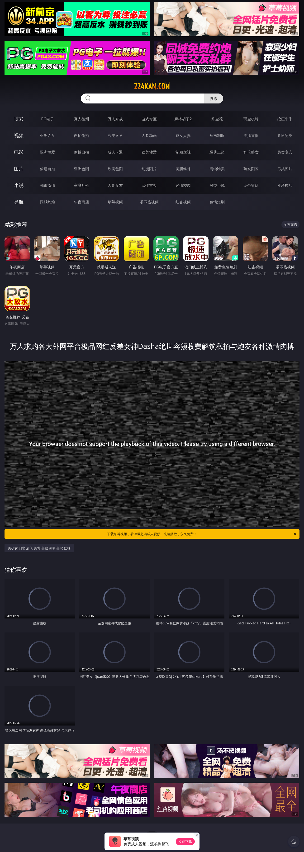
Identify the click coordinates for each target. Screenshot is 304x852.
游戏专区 (149, 119)
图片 (19, 168)
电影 (19, 152)
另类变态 (284, 152)
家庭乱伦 (81, 185)
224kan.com (152, 86)
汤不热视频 (149, 202)
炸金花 (217, 119)
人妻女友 (115, 185)
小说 (19, 185)
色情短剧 (217, 202)
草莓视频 (115, 202)
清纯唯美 (217, 168)
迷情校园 (183, 185)
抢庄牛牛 (284, 119)
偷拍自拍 (81, 152)
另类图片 (284, 168)
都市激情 (47, 185)
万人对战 (115, 119)
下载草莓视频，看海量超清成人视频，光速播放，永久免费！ (202, 534)
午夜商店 (81, 202)
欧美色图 (115, 168)
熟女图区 (251, 168)
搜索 (214, 98)
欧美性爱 (149, 152)
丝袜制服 (217, 135)
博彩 (19, 119)
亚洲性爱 (47, 152)
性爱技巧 (284, 185)
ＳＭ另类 (284, 135)
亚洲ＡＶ (47, 135)
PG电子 (47, 119)
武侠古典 (149, 185)
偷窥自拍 (47, 168)
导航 (19, 202)
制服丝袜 (183, 152)
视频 (19, 135)
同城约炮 (47, 202)
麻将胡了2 (183, 119)
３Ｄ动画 (149, 135)
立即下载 (185, 841)
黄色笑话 (251, 185)
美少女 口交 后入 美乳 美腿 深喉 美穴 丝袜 (39, 548)
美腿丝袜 (183, 168)
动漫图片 (149, 168)
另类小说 (217, 185)
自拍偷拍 (81, 135)
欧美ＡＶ (115, 135)
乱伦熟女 (251, 152)
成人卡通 (115, 152)
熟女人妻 (183, 135)
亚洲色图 (81, 168)
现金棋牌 (251, 119)
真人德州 (81, 119)
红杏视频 (183, 202)
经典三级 (217, 152)
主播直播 (251, 135)
